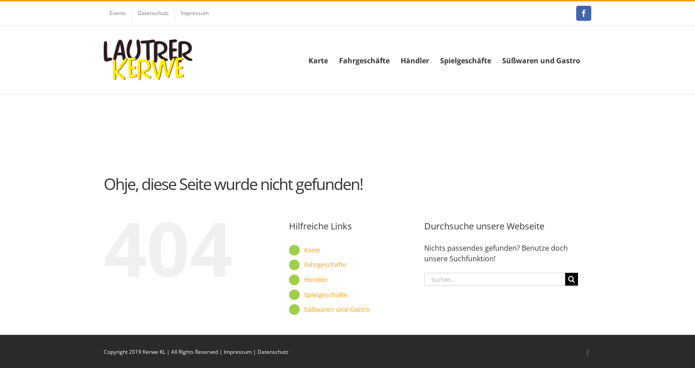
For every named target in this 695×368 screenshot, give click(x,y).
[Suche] (571, 279)
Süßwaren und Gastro (336, 309)
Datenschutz (273, 352)
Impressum (238, 352)
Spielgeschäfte (326, 295)
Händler (316, 279)
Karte (312, 250)
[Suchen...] (494, 279)
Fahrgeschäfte (325, 264)
